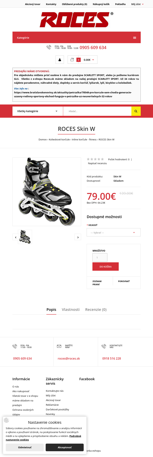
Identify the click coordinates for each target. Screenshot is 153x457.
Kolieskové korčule (59, 139)
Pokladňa (120, 4)
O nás (15, 386)
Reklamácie (52, 404)
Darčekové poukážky (57, 409)
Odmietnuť (24, 447)
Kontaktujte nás (55, 390)
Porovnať (124, 281)
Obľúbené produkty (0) (74, 4)
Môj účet (51, 395)
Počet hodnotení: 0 (119, 159)
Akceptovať (65, 447)
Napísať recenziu (97, 163)
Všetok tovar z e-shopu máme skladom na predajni (25, 400)
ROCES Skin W (106, 139)
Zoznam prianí (96, 283)
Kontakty (51, 4)
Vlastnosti (71, 309)
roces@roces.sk (69, 358)
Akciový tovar (32, 4)
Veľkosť (92, 225)
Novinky (50, 414)
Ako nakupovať (20, 391)
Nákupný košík (101, 4)
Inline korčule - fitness (84, 139)
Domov (43, 139)
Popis (51, 309)
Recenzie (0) (95, 309)
